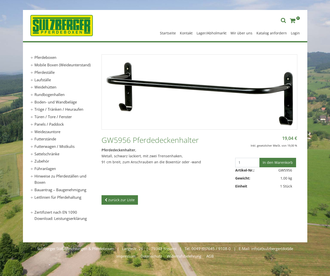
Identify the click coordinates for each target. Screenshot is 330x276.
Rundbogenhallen (49, 94)
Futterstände (45, 138)
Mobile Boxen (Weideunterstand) (62, 64)
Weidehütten (45, 87)
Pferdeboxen (45, 57)
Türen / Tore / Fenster (53, 116)
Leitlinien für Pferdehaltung (57, 197)
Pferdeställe (44, 72)
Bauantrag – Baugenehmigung (60, 189)
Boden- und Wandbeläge (55, 101)
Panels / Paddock (49, 124)
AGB (210, 256)
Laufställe (42, 79)
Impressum (126, 256)
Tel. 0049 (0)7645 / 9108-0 (208, 248)
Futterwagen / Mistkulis (54, 146)
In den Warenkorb (278, 162)
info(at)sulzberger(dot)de (272, 248)
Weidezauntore (47, 131)
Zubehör (41, 161)
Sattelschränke (46, 153)
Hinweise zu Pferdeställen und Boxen (60, 179)
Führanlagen (45, 168)
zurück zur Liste (120, 199)
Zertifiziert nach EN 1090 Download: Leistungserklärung (60, 215)
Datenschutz (151, 256)
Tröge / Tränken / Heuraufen (58, 109)
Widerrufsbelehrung (184, 256)
